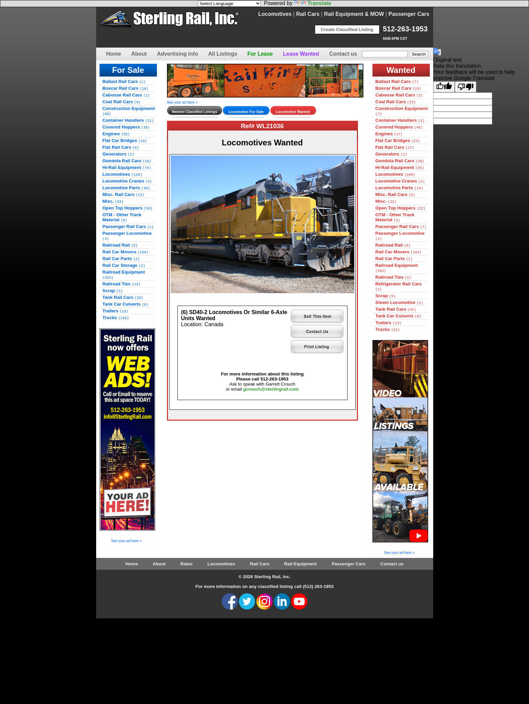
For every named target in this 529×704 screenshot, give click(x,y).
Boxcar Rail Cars (125, 88)
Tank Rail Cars (123, 297)
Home (113, 54)
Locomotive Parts (126, 187)
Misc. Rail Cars (123, 194)
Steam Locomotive (399, 302)
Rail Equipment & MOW (354, 14)
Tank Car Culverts (125, 304)
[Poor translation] (465, 86)
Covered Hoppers (126, 127)
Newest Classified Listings (194, 112)
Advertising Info (177, 54)
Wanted (401, 70)
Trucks (116, 317)
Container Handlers (128, 120)
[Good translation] (444, 86)
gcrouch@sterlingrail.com (271, 389)
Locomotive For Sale (246, 112)
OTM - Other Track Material (122, 217)
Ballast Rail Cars (124, 81)
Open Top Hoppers (127, 207)
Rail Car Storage (124, 265)
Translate (312, 3)
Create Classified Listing (347, 29)
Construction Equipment (129, 111)
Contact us (343, 54)
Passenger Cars (409, 14)
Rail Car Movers (125, 251)
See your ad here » (126, 541)
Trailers (116, 310)
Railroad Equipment (124, 275)
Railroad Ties (122, 283)
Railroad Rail (120, 245)
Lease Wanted (301, 54)
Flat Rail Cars (121, 147)
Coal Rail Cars (122, 101)
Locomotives (275, 14)
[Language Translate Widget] (229, 3)
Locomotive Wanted (293, 112)
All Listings (222, 54)
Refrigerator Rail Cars (398, 286)
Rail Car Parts (121, 258)
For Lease (260, 54)
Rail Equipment (300, 563)
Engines (116, 133)
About (139, 54)
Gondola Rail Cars (127, 160)
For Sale (128, 70)
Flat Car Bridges (125, 140)
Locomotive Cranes (127, 181)
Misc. (113, 201)
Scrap (113, 290)
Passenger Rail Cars (128, 226)
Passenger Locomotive (127, 236)
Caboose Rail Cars (126, 94)
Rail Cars (307, 14)
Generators (118, 154)
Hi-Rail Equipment (127, 167)
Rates (186, 563)
